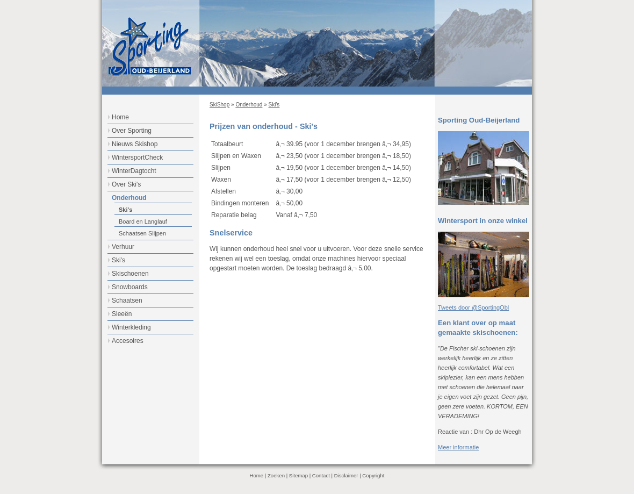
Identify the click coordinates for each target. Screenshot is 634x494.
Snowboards (130, 287)
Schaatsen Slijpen (142, 233)
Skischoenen (130, 273)
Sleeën (122, 314)
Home (120, 117)
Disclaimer (346, 475)
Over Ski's (126, 184)
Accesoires (127, 341)
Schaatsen (127, 300)
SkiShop (219, 105)
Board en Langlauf (143, 221)
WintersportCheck (137, 157)
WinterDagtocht (134, 171)
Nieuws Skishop (134, 144)
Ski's (274, 105)
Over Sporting (132, 130)
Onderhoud (248, 105)
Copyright (373, 475)
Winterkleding (131, 327)
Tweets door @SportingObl (473, 307)
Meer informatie (458, 447)
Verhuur (123, 246)
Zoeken (276, 475)
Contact (321, 475)
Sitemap (298, 475)
